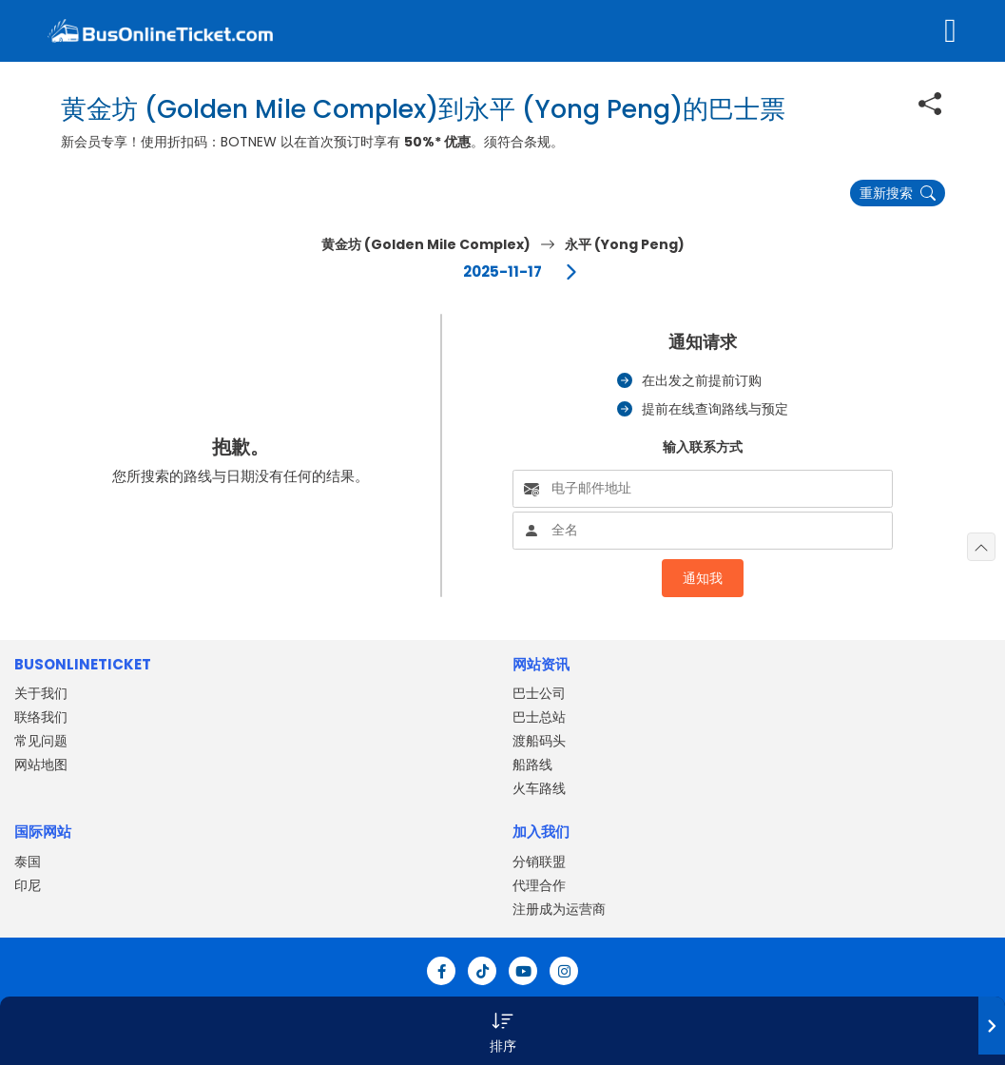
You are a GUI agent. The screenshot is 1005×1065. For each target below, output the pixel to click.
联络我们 (41, 716)
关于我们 (41, 693)
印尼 (27, 885)
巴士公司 (539, 693)
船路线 (532, 764)
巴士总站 (539, 716)
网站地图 (41, 764)
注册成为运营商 (559, 909)
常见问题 (41, 740)
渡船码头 (539, 740)
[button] (502, 1031)
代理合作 (539, 885)
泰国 (27, 861)
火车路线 (539, 788)
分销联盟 (539, 861)
